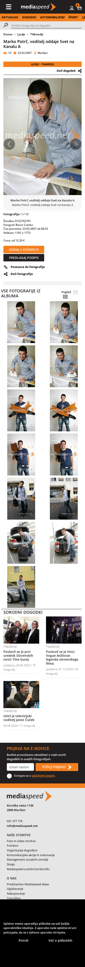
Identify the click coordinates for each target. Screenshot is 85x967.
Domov (7, 34)
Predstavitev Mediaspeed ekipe (28, 884)
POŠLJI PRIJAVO (56, 767)
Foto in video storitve (21, 841)
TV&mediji (36, 34)
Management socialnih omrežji (27, 859)
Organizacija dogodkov (22, 850)
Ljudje (21, 34)
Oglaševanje (15, 889)
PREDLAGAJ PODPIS (24, 257)
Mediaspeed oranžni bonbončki (28, 869)
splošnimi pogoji (43, 776)
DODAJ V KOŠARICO (24, 249)
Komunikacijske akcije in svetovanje (31, 855)
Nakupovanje (16, 893)
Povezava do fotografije (28, 267)
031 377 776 (14, 821)
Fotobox (12, 845)
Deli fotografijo (22, 274)
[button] (79, 8)
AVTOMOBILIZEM (52, 17)
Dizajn (11, 864)
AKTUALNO (10, 17)
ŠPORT (73, 17)
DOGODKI (29, 17)
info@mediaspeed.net (22, 826)
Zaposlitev (14, 898)
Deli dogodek (66, 71)
